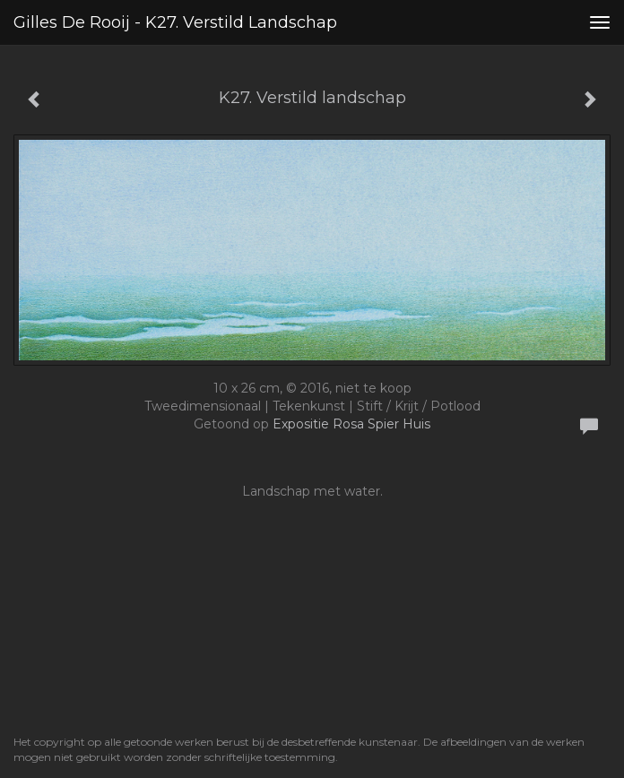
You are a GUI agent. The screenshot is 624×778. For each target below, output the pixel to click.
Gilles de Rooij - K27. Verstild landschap (175, 22)
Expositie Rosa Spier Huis (351, 424)
